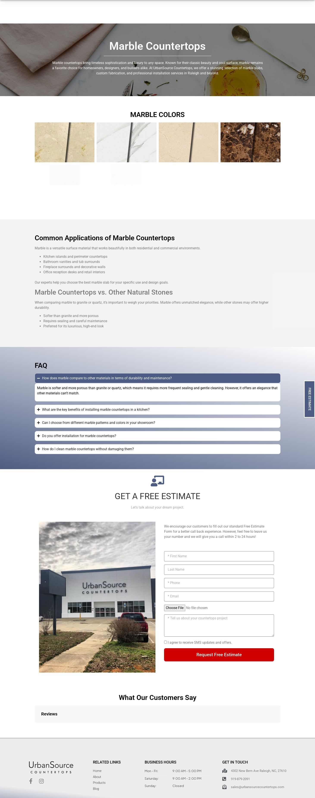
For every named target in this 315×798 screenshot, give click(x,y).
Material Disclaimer (159, 785)
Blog (188, 15)
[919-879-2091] (208, 16)
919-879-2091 (224, 14)
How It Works (116, 15)
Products (88, 16)
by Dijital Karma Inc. (221, 785)
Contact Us (167, 15)
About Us (143, 15)
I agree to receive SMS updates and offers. (200, 642)
